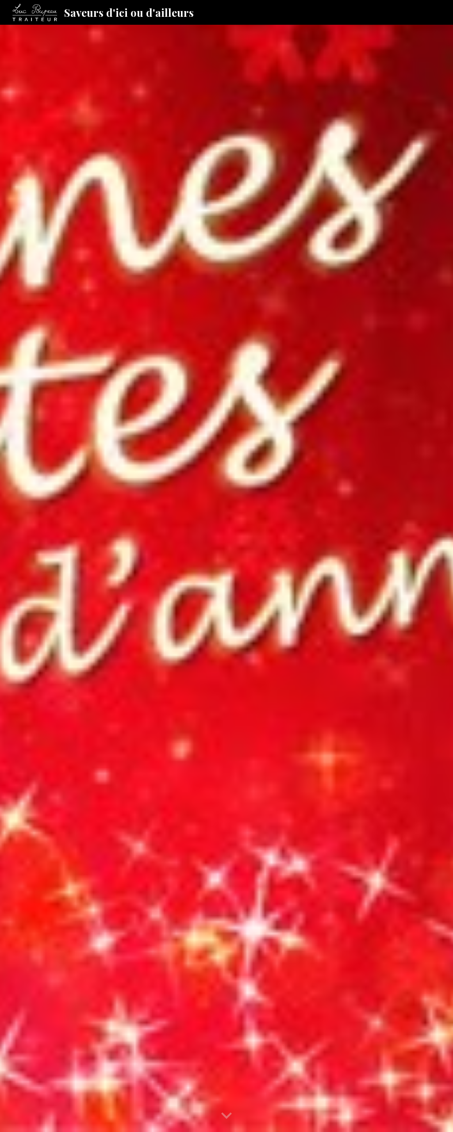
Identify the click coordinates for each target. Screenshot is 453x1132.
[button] (226, 1116)
